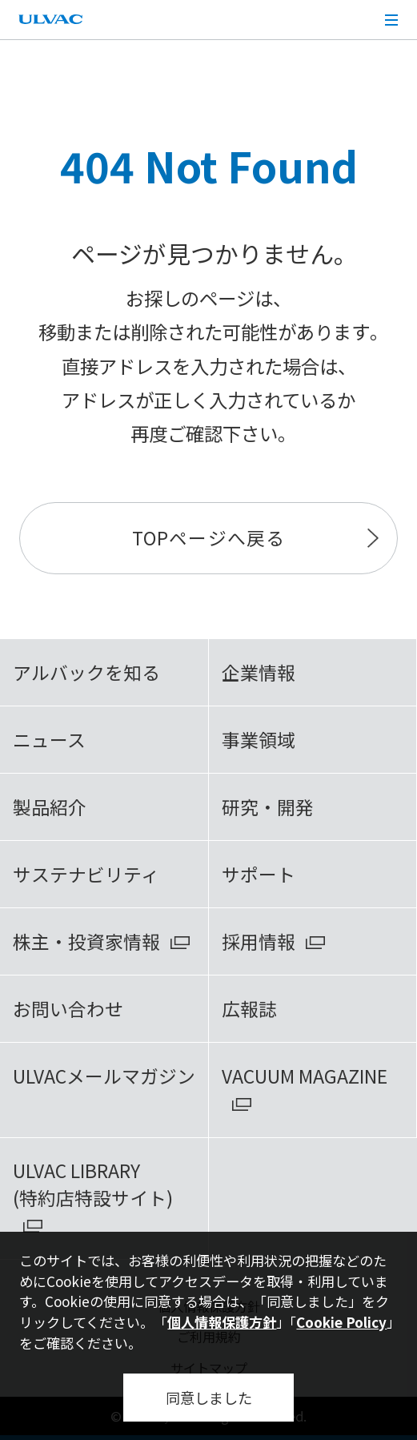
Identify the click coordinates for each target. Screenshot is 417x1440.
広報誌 (249, 1009)
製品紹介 (49, 807)
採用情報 (258, 941)
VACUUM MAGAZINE (304, 1076)
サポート (258, 874)
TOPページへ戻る (208, 538)
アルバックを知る (86, 672)
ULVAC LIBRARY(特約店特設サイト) (93, 1184)
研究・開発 (268, 807)
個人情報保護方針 (221, 1322)
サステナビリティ (86, 874)
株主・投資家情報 (86, 941)
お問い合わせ (68, 1009)
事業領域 (258, 739)
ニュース (49, 739)
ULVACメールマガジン (104, 1076)
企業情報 (258, 672)
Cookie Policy (341, 1322)
